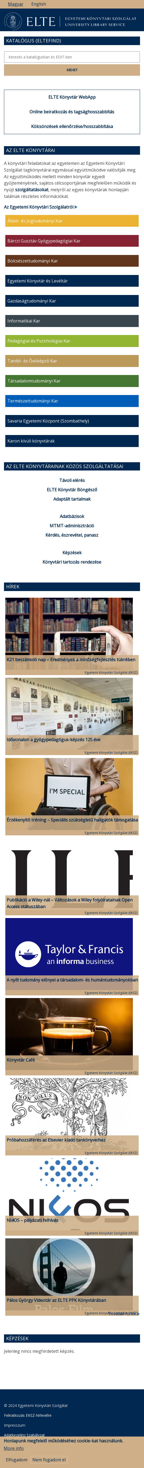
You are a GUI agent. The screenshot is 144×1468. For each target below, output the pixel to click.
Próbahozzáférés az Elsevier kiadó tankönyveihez (56, 1140)
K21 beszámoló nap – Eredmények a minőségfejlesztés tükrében (71, 660)
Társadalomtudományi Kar (34, 381)
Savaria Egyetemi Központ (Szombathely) (48, 421)
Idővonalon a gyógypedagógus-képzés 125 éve (53, 740)
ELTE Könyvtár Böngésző (72, 490)
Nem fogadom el (49, 1463)
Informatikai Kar (23, 321)
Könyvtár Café (21, 1060)
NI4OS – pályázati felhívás (32, 1220)
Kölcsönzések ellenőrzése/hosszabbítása (72, 126)
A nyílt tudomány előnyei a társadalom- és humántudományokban (72, 980)
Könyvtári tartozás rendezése (72, 562)
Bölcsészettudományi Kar (32, 261)
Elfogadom (16, 1463)
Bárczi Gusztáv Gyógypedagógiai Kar (44, 241)
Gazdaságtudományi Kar (31, 301)
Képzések (72, 553)
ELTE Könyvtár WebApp (72, 97)
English (38, 4)
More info (14, 1452)
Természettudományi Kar (32, 401)
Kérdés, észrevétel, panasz (71, 535)
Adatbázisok (72, 516)
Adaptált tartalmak (72, 499)
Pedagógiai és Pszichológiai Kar (38, 341)
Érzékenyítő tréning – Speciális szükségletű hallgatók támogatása (72, 820)
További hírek (124, 1314)
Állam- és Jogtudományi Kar (34, 221)
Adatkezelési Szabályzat (24, 1435)
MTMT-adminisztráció (72, 526)
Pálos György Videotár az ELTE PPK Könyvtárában (56, 1300)
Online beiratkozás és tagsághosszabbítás (71, 112)
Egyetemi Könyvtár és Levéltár (37, 281)
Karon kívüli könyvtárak (31, 441)
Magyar (15, 4)
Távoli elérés (72, 480)
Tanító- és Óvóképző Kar (32, 361)
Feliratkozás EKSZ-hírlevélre (28, 1415)
